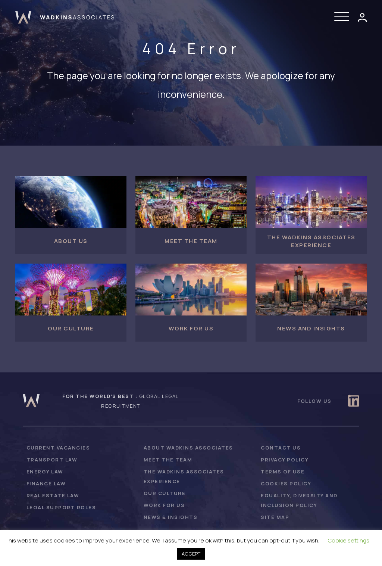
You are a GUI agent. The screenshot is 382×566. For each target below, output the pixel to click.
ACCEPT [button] (191, 553)
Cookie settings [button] (348, 540)
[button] (344, 17)
